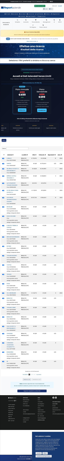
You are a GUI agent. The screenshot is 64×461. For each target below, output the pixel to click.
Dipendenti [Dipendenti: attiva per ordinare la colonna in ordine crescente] (51, 155)
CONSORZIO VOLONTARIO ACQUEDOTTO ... (11, 345)
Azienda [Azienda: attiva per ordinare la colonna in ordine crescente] (9, 155)
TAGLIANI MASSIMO (12, 255)
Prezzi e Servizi (40, 413)
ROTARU (9, 246)
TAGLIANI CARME (11, 307)
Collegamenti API (55, 14)
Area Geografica (41, 403)
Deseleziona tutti (36, 379)
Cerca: (15, 148)
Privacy (39, 407)
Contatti (24, 421)
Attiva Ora (22, 110)
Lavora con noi (30, 14)
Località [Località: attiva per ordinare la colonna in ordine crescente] (24, 155)
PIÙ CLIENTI (7, 14)
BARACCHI (9, 298)
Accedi (60, 6)
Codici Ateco (40, 401)
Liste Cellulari (22, 14)
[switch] (3, 158)
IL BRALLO (9, 158)
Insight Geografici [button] (31, 16)
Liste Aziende (14, 14)
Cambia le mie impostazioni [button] (44, 456)
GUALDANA (10, 333)
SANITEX (9, 163)
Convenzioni (22, 16)
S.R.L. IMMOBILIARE (11, 293)
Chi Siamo (47, 14)
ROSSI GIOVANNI (11, 216)
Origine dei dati (40, 409)
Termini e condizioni (41, 411)
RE (7, 361)
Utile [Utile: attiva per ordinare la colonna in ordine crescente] (33, 155)
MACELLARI (9, 207)
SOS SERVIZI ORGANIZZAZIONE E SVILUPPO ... (12, 199)
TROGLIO (9, 274)
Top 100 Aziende (39, 14)
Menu (4, 140)
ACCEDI (28, 459)
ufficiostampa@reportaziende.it (29, 413)
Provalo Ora (41, 110)
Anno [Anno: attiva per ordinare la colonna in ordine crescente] (59, 155)
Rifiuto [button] (45, 453)
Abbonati (54, 6)
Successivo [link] (38, 374)
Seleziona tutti (26, 379)
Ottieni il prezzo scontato (32, 41)
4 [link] (34, 374)
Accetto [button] (39, 453)
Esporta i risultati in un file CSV (32, 391)
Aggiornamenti (41, 16)
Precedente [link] (25, 374)
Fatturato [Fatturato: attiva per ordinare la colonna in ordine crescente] (42, 155)
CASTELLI (9, 265)
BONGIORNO (10, 352)
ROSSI (8, 283)
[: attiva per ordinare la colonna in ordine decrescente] (3, 155)
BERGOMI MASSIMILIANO (13, 237)
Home (39, 399)
